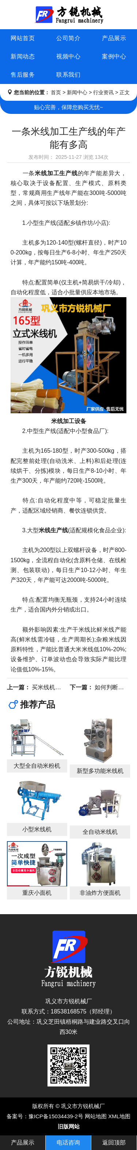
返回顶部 (114, 1142)
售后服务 (23, 75)
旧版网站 (69, 1126)
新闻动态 (23, 56)
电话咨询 (68, 1142)
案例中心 (114, 56)
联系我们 (68, 75)
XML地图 (119, 1116)
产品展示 (114, 38)
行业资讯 (103, 92)
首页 (56, 92)
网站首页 (23, 38)
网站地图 (96, 1116)
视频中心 (68, 56)
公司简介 (68, 38)
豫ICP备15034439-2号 (55, 1116)
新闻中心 (77, 92)
